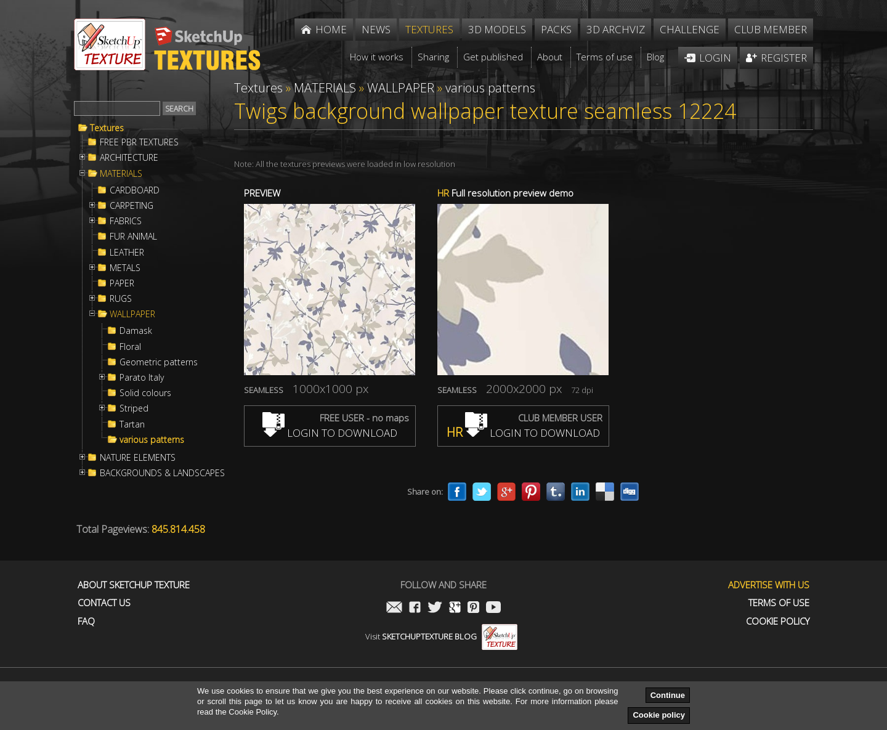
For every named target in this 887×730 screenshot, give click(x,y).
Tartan (132, 424)
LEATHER (127, 252)
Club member (770, 29)
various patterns (151, 439)
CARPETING (131, 205)
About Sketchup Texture (134, 585)
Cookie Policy (777, 621)
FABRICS (126, 221)
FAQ (86, 621)
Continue (667, 695)
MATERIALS (121, 173)
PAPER (122, 283)
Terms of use (778, 603)
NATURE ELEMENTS (138, 457)
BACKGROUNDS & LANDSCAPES (162, 473)
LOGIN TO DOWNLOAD (329, 433)
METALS (125, 268)
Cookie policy (659, 715)
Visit (441, 636)
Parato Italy (141, 377)
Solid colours (145, 393)
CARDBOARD (135, 190)
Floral (130, 346)
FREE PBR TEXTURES (139, 142)
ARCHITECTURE (129, 157)
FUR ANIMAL (133, 236)
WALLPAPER (132, 314)
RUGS (121, 298)
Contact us (104, 603)
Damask (135, 330)
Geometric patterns (158, 362)
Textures (107, 128)
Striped (133, 408)
